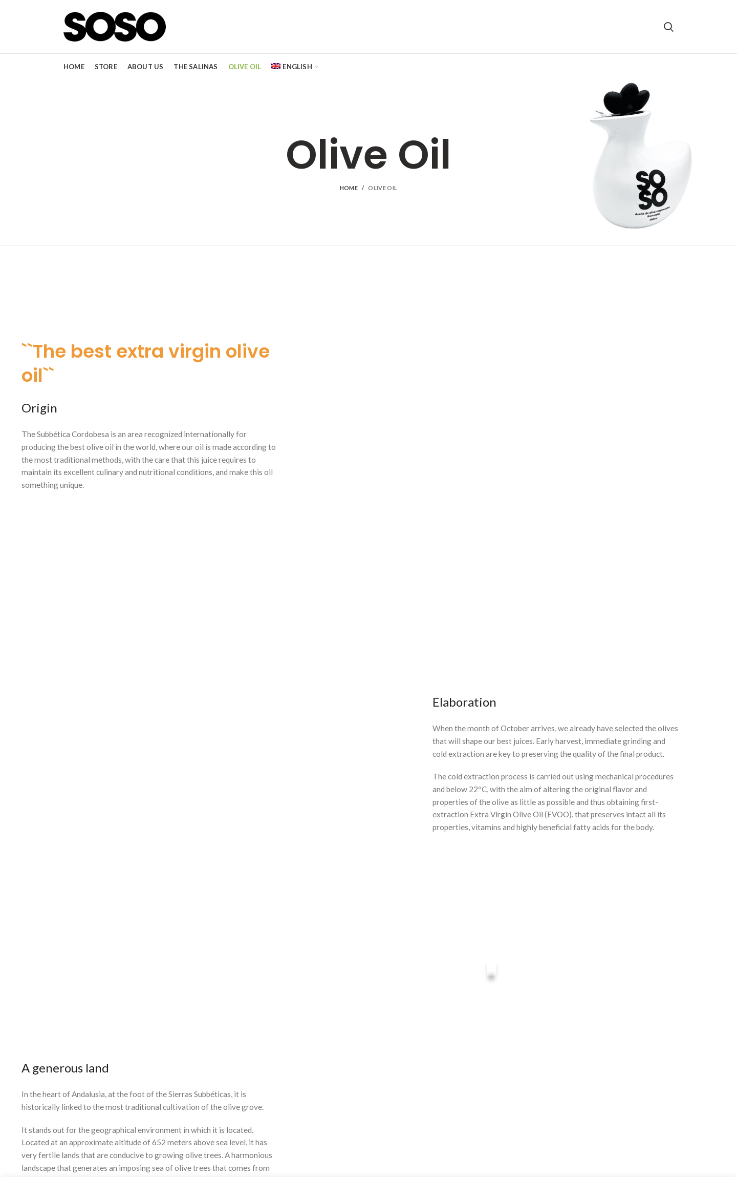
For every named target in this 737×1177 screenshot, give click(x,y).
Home (349, 187)
